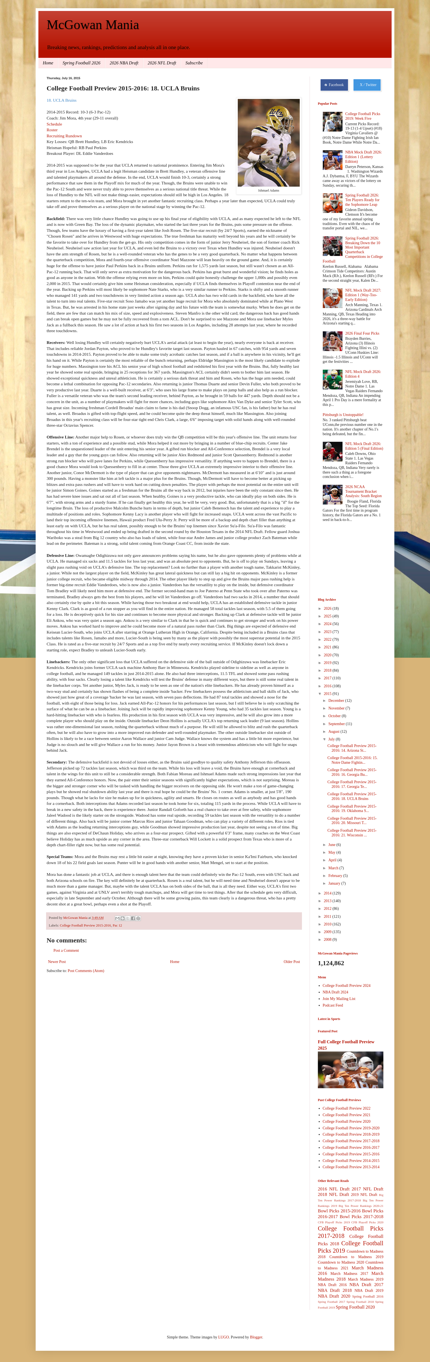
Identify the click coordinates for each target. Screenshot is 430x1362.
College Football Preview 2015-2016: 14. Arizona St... (352, 748)
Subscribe (194, 63)
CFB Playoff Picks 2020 (367, 1222)
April (332, 860)
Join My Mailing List (339, 999)
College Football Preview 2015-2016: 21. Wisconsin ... (352, 832)
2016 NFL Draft (334, 1189)
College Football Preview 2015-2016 (85, 925)
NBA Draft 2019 (369, 1291)
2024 (328, 624)
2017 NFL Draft (367, 1189)
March (333, 868)
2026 (328, 608)
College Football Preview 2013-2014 (351, 1167)
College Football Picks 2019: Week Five (362, 116)
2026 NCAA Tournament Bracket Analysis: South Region (363, 491)
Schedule (54, 124)
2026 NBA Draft (124, 63)
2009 (328, 932)
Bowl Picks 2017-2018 (361, 1216)
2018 (328, 670)
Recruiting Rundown (64, 135)
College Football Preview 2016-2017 (351, 1148)
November (337, 708)
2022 (328, 639)
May (332, 852)
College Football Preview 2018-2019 (351, 1134)
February (335, 876)
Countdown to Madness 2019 (356, 1257)
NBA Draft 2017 (366, 1284)
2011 (328, 916)
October (335, 716)
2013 (328, 901)
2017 (328, 678)
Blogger (256, 1337)
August (334, 732)
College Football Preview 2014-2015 (351, 1161)
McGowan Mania (93, 24)
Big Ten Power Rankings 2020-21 (361, 1205)
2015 (328, 694)
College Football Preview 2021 (347, 1115)
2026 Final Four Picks (362, 333)
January (334, 883)
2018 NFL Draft (333, 1194)
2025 (328, 616)
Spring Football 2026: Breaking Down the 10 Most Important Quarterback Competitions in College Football (353, 249)
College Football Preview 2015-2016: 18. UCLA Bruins (352, 796)
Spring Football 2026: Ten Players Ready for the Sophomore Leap (362, 200)
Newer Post (57, 962)
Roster (52, 129)
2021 (328, 647)
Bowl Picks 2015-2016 (339, 1210)
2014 (328, 893)
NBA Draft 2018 (335, 1290)
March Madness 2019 (365, 1279)
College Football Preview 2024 (347, 986)
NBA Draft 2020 (334, 1296)
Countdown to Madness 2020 (341, 1262)
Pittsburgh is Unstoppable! (343, 415)
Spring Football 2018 (360, 1301)
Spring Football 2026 (81, 63)
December (336, 701)
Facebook (334, 85)
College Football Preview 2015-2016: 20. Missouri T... (352, 820)
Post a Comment (66, 950)
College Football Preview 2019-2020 (351, 1128)
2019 (328, 663)
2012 (328, 909)
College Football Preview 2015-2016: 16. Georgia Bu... (352, 772)
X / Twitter (367, 85)
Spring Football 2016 (367, 1296)
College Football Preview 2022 (347, 1108)
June (332, 845)
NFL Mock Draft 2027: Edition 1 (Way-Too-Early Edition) (363, 295)
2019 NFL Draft (364, 1195)
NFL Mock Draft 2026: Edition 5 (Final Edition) (364, 446)
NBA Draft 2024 (335, 992)
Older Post (292, 962)
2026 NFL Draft (162, 63)
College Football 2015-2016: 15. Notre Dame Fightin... (352, 760)
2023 (328, 632)
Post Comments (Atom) (86, 971)
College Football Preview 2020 (347, 1121)
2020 (328, 655)
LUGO (223, 1337)
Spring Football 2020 (355, 1307)
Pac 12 (117, 925)
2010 (328, 924)
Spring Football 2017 (331, 1301)
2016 (328, 686)
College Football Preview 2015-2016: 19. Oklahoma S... (352, 808)
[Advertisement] (345, 560)
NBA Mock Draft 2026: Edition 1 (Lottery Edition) (363, 157)
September (337, 724)
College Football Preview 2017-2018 (351, 1141)
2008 (328, 940)
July (332, 739)
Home (48, 63)
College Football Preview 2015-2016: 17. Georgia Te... (352, 784)
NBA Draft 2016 (332, 1285)
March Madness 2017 (349, 1274)
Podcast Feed (333, 1005)
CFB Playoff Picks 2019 (334, 1222)
